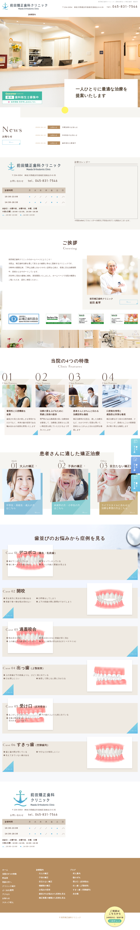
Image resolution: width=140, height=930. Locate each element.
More (11, 142)
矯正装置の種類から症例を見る (52, 905)
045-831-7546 (43, 181)
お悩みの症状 (44, 896)
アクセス (120, 13)
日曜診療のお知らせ (70, 127)
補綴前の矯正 (44, 892)
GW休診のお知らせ (70, 135)
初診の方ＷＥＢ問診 (136, 463)
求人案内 (76, 880)
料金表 (41, 13)
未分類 (75, 901)
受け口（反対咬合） (81, 888)
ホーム (5, 13)
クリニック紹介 (54, 13)
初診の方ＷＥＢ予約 (136, 445)
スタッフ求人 (8, 909)
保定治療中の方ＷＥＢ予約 (136, 481)
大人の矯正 (43, 880)
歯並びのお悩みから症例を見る (52, 901)
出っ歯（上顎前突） (81, 892)
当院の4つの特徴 (18, 13)
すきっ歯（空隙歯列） (82, 896)
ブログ (73, 877)
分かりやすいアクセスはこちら (97, 106)
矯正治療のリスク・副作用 (87, 13)
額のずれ (76, 884)
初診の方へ (68, 13)
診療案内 (32, 13)
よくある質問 (107, 13)
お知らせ (6, 905)
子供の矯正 (43, 884)
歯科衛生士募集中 (69, 143)
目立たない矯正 (45, 888)
